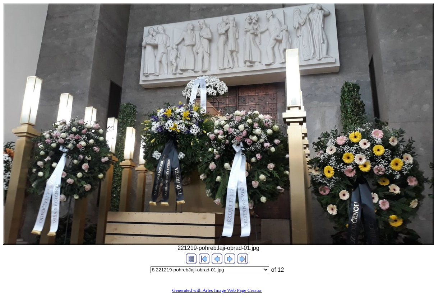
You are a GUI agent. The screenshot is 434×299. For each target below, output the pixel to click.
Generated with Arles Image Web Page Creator (217, 290)
